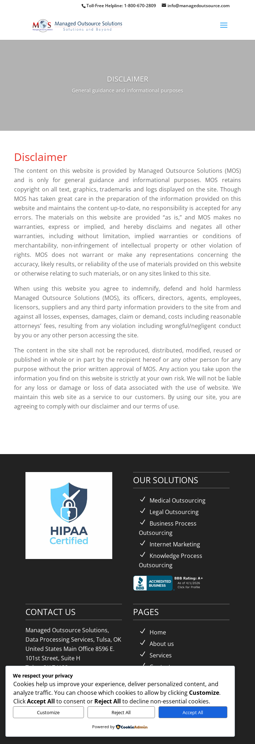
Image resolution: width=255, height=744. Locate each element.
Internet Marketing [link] (175, 544)
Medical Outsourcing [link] (178, 500)
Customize (48, 712)
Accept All (193, 712)
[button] (224, 30)
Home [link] (158, 632)
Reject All (121, 712)
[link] (78, 25)
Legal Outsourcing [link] (174, 512)
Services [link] (161, 655)
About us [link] (162, 644)
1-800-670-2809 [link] (140, 6)
